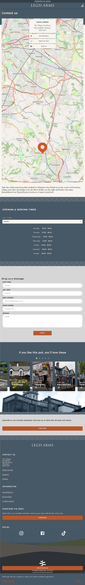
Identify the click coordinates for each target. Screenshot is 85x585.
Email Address (8, 298)
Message (6, 313)
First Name (7, 282)
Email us (5, 474)
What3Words (22, 192)
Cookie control (8, 501)
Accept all (79, 581)
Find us (5, 479)
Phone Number (8, 305)
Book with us (42, 568)
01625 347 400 (7, 470)
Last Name (6, 290)
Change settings (8, 581)
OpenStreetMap (72, 181)
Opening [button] (6, 221)
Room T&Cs (7, 497)
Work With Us (7, 492)
